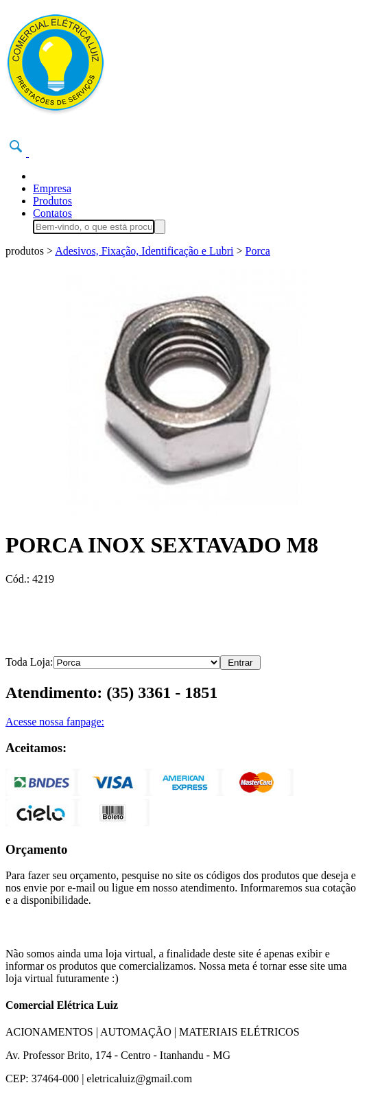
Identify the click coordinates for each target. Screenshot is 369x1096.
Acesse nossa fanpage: (54, 721)
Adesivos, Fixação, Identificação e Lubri (144, 251)
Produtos (52, 201)
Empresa (52, 188)
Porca (258, 251)
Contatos (52, 213)
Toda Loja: (29, 662)
